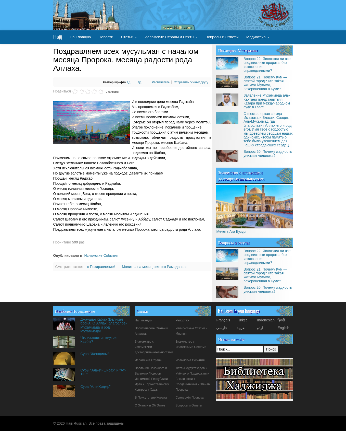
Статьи (129, 37)
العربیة (242, 328)
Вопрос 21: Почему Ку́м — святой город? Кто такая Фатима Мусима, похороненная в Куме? (265, 83)
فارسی (221, 328)
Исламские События (101, 255)
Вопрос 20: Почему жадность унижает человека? (268, 153)
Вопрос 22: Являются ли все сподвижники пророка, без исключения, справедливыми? (267, 65)
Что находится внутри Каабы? (98, 339)
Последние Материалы (238, 50)
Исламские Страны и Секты (171, 37)
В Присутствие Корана (151, 397)
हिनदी (281, 320)
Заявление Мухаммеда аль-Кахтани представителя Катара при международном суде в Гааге (267, 101)
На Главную (80, 37)
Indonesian (266, 320)
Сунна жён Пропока (189, 397)
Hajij (57, 37)
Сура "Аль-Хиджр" (95, 387)
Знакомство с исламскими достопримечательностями (241, 175)
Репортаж (182, 320)
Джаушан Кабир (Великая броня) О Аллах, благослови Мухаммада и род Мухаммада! (103, 325)
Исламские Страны (148, 360)
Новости (105, 37)
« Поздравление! (101, 267)
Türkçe (242, 320)
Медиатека (257, 37)
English (283, 328)
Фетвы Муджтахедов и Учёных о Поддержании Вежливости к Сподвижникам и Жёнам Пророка (192, 378)
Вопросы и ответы (233, 242)
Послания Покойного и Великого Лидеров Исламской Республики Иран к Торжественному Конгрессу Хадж (152, 378)
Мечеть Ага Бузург (231, 231)
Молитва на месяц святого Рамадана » (154, 267)
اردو (260, 328)
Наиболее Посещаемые (75, 311)
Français (223, 320)
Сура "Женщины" (94, 354)
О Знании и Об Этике (150, 405)
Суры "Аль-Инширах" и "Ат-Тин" (103, 372)
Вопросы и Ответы (222, 37)
